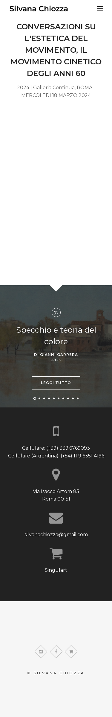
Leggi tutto (56, 383)
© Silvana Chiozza (56, 673)
